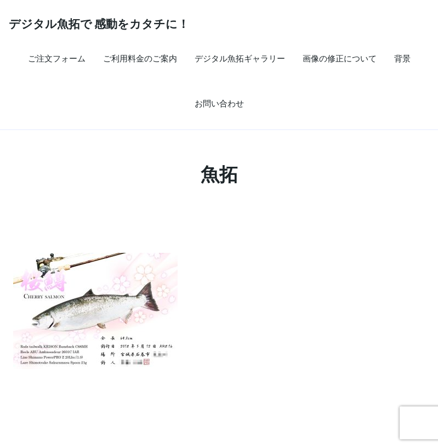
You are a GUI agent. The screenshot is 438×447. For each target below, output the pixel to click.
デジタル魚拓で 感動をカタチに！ (99, 23)
